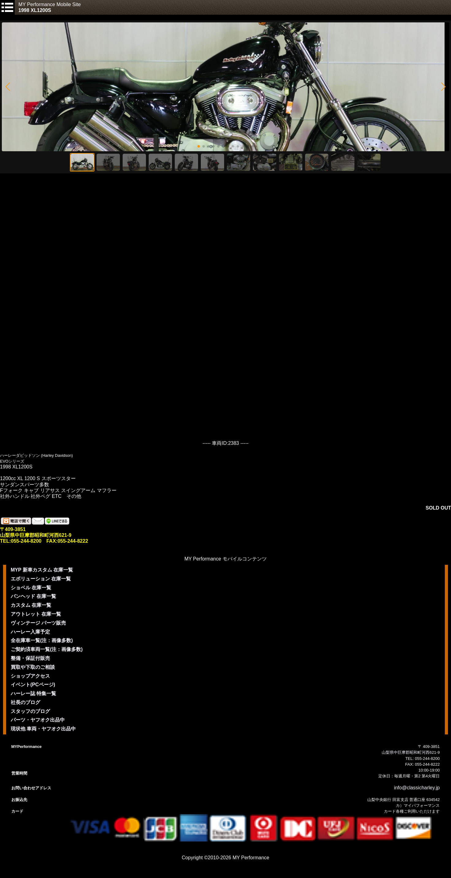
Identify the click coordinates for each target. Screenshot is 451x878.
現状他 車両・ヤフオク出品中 (43, 728)
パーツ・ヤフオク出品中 (38, 719)
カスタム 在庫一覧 (31, 605)
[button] (7, 87)
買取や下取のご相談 (33, 667)
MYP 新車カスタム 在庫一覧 (42, 569)
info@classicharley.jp (417, 787)
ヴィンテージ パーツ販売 (38, 623)
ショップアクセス (30, 676)
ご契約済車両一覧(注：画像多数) (47, 649)
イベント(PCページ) (33, 684)
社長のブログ (25, 702)
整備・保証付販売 (30, 658)
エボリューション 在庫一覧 (41, 578)
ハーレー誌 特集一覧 (33, 693)
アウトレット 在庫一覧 (36, 614)
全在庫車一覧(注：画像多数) (42, 640)
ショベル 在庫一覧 (31, 587)
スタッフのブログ (30, 711)
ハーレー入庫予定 (30, 631)
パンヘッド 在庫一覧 (33, 596)
